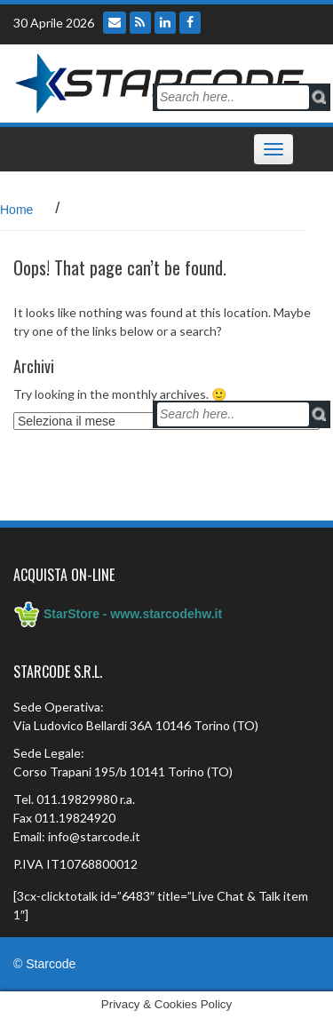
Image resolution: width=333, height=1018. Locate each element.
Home (16, 210)
